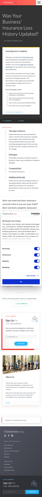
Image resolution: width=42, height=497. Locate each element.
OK (21, 282)
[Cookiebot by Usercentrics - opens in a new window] (31, 214)
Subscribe (21, 343)
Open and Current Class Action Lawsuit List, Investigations (21, 99)
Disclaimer (7, 464)
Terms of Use (8, 461)
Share (21, 121)
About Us (7, 454)
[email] (21, 336)
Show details (31, 275)
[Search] (21, 420)
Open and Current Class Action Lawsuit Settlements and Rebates (21, 94)
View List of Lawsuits (14, 112)
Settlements (8, 448)
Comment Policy (9, 470)
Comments (7, 121)
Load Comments (21, 303)
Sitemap (6, 457)
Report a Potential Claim (11, 451)
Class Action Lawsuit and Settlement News (22, 103)
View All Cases (8, 445)
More (8, 403)
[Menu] (39, 2)
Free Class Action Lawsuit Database (20, 106)
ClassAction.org (27, 57)
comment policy (31, 298)
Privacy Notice (8, 467)
